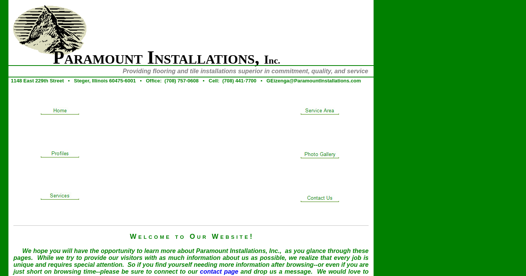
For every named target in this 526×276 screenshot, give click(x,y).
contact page (219, 271)
